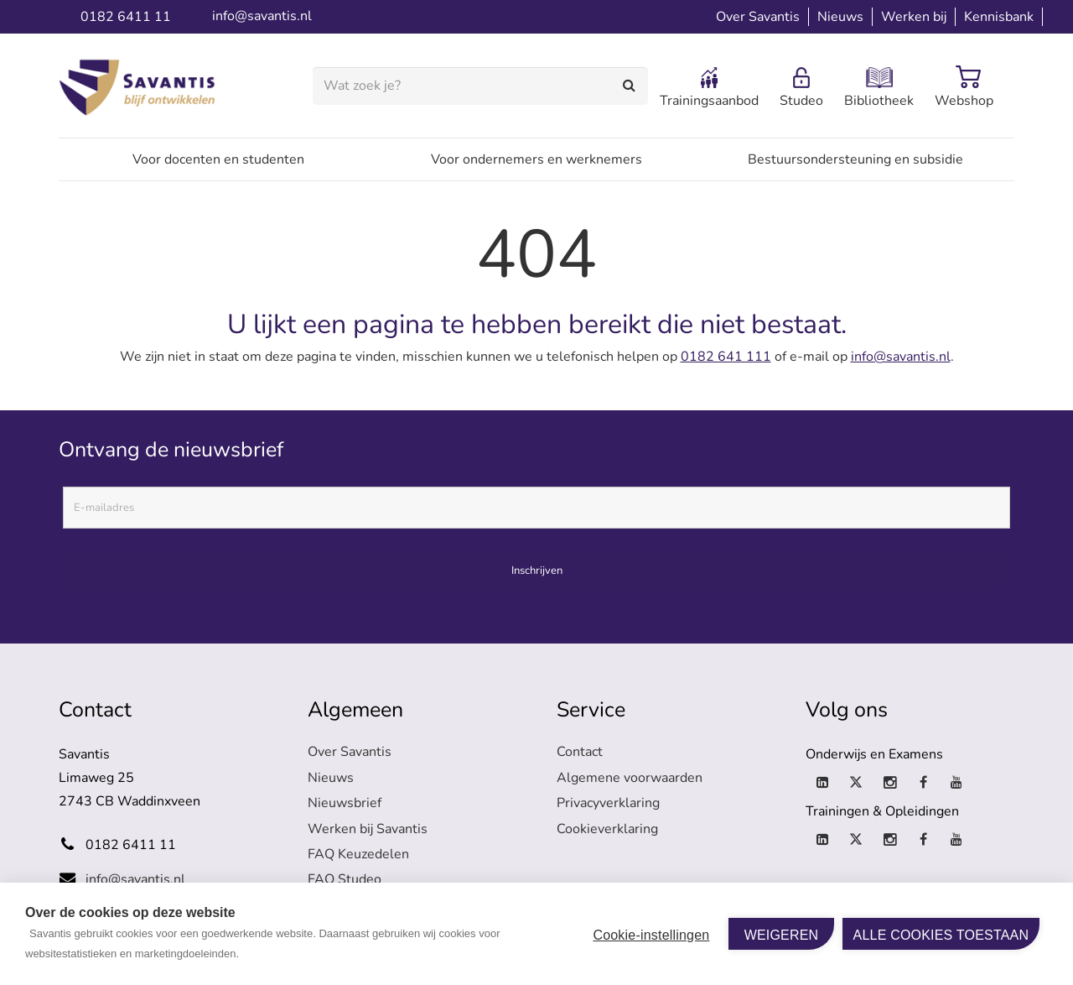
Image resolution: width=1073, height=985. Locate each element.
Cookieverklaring (607, 829)
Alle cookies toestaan (941, 935)
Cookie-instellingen (651, 935)
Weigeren (781, 935)
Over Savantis (349, 752)
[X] (856, 783)
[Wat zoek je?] (480, 86)
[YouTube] (956, 783)
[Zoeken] (630, 86)
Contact (580, 752)
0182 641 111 (726, 356)
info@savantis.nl (901, 356)
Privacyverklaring (608, 803)
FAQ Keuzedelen (358, 854)
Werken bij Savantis (368, 829)
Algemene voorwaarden (629, 778)
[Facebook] (923, 783)
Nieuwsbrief (344, 803)
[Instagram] (889, 783)
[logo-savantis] (140, 86)
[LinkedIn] (822, 783)
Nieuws (331, 778)
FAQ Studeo (344, 879)
